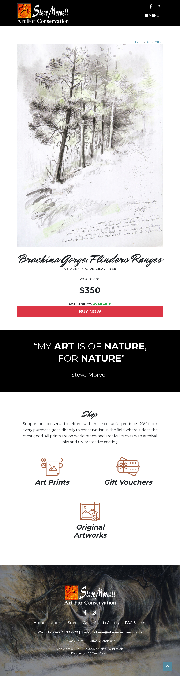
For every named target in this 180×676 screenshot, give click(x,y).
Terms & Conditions (102, 640)
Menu (152, 15)
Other (159, 42)
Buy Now (90, 311)
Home (138, 42)
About (56, 623)
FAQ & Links (135, 623)
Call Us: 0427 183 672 (58, 632)
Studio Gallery (107, 623)
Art (149, 42)
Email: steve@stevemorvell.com (111, 632)
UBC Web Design (97, 653)
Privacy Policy (74, 640)
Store (73, 623)
